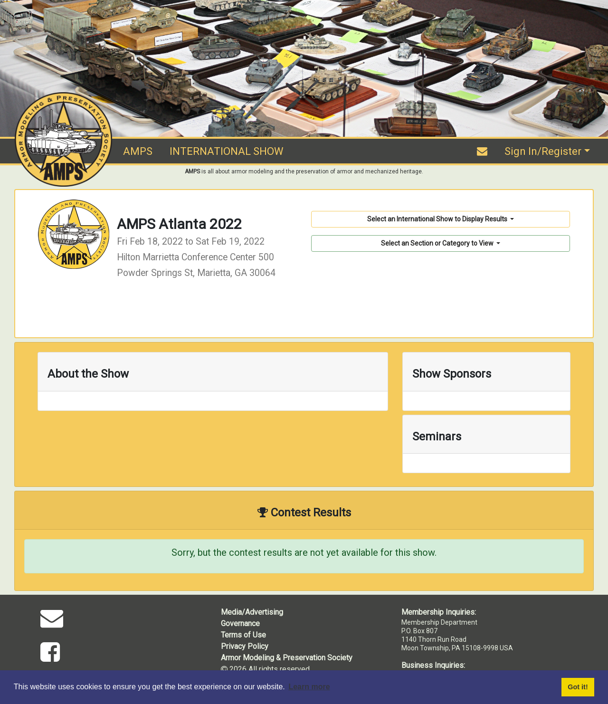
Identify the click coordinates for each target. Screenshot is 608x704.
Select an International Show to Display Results (438, 219)
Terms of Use (243, 634)
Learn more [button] (309, 687)
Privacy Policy (244, 646)
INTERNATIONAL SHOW (227, 151)
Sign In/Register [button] (542, 151)
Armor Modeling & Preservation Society (286, 657)
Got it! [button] (578, 687)
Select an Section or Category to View (438, 243)
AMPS (137, 151)
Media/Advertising (252, 612)
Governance (240, 623)
